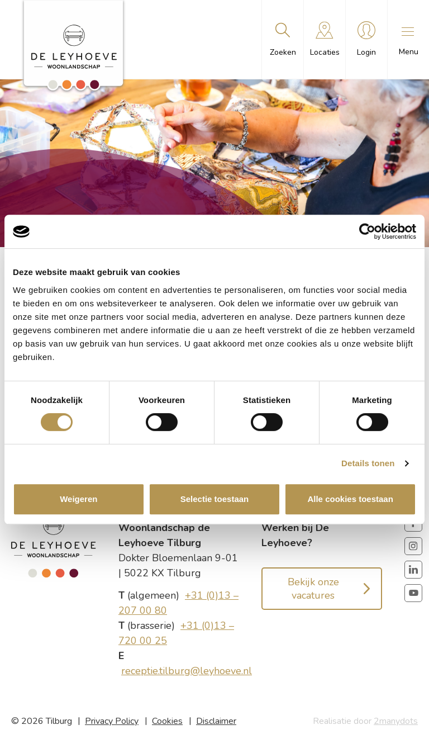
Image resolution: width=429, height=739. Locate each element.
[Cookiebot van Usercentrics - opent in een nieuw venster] (367, 231)
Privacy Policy (112, 721)
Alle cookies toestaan (350, 499)
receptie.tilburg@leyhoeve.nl (186, 671)
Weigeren (78, 499)
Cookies (167, 721)
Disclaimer (216, 721)
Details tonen (367, 463)
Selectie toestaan (214, 499)
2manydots (396, 721)
